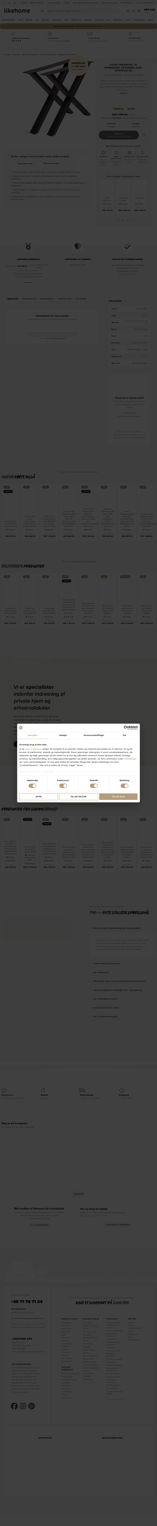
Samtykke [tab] (32, 735)
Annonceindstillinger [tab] (94, 735)
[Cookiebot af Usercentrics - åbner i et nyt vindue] (126, 728)
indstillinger (130, 759)
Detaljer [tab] (63, 735)
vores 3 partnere (33, 749)
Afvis (39, 796)
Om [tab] (124, 735)
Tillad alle (118, 796)
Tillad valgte (78, 796)
